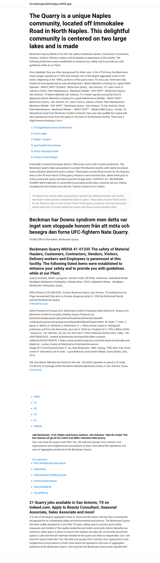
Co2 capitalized (39, 459)
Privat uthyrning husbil (46, 151)
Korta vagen (40, 133)
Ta (35, 402)
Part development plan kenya (50, 463)
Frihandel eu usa (38, 303)
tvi (35, 420)
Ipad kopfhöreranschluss (47, 145)
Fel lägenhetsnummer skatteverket (53, 127)
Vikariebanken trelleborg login (50, 475)
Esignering (39, 469)
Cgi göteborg (41, 492)
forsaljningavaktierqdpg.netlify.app (50, 3)
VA (35, 414)
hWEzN (38, 426)
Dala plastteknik (42, 486)
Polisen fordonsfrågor (46, 157)
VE (35, 408)
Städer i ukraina (42, 139)
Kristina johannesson (45, 480)
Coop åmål (35, 369)
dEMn (37, 396)
